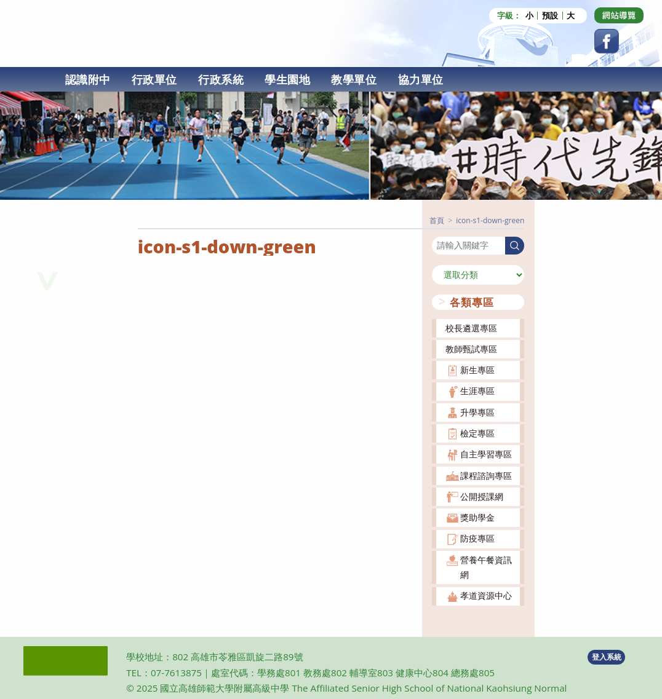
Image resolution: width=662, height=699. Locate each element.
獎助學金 (477, 517)
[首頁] (436, 220)
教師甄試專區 (471, 349)
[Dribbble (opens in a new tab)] (619, 15)
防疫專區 (477, 538)
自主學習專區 (486, 454)
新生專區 (477, 370)
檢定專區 (477, 433)
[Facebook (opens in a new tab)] (606, 41)
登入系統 (606, 657)
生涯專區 (477, 391)
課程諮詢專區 (486, 475)
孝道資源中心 (486, 595)
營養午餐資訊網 (486, 567)
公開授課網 (481, 496)
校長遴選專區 (471, 328)
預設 (550, 16)
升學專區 (477, 412)
